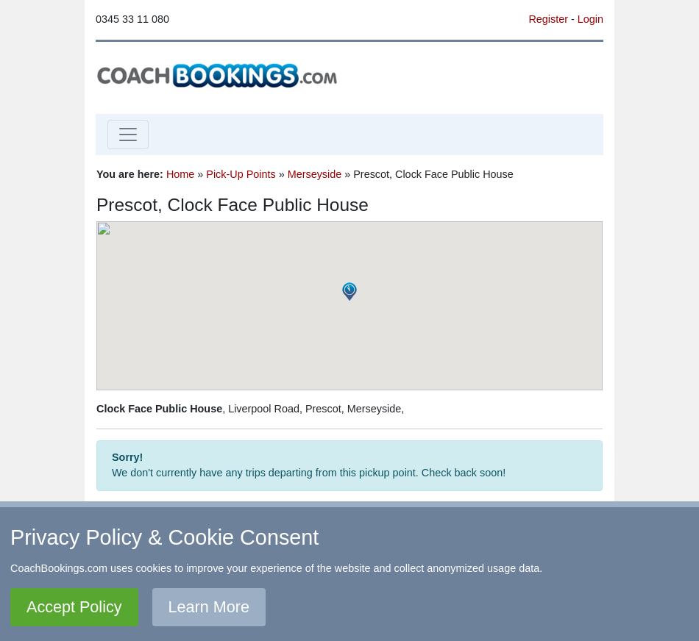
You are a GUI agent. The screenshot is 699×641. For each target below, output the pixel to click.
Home (180, 174)
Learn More (208, 607)
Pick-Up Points (240, 174)
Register (548, 19)
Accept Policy (74, 607)
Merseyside (315, 174)
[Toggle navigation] (128, 134)
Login (590, 19)
